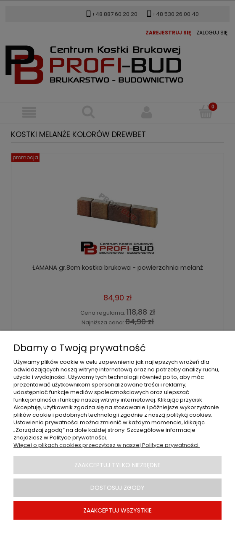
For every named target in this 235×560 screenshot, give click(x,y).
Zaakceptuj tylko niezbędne (117, 465)
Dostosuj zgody (117, 488)
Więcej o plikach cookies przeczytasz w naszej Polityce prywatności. (106, 445)
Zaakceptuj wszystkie (117, 510)
